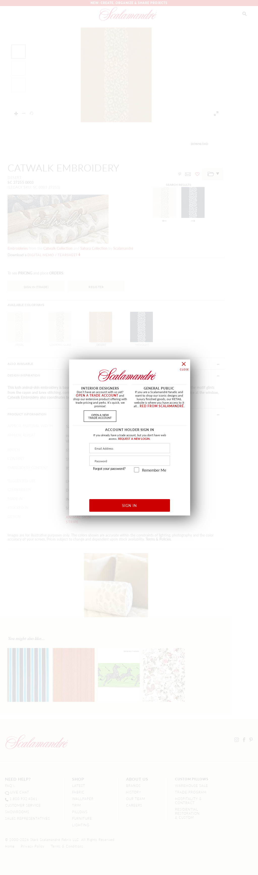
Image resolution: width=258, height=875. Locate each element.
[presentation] (130, 484)
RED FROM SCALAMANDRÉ (162, 406)
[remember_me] (136, 469)
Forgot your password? (109, 468)
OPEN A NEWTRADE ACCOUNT (100, 416)
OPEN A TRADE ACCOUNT (97, 395)
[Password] (129, 461)
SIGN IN (129, 505)
